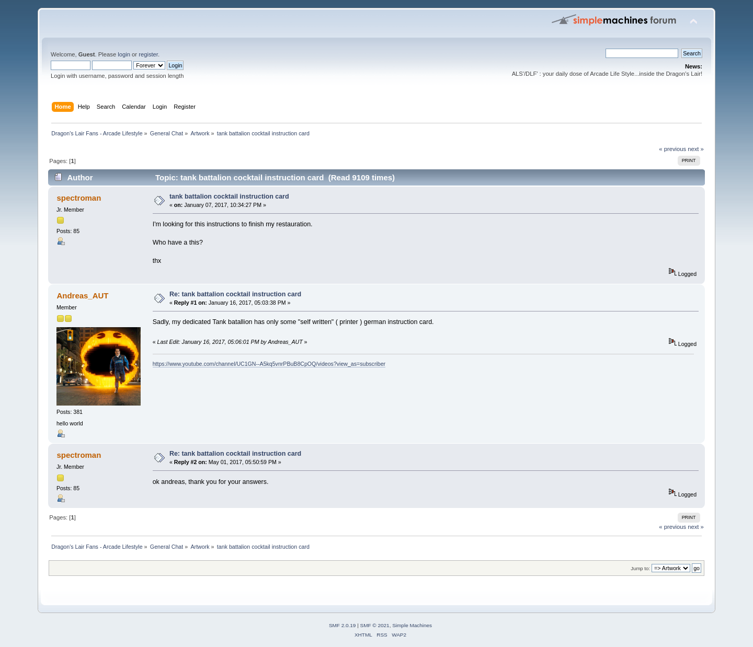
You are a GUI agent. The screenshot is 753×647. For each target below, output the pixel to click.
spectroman (78, 197)
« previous (672, 149)
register (148, 54)
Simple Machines (412, 625)
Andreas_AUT (82, 295)
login (124, 54)
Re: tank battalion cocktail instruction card (235, 294)
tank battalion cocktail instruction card (229, 196)
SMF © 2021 (375, 625)
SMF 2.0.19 (342, 625)
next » (696, 149)
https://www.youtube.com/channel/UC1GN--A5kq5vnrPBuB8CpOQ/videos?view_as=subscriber (269, 364)
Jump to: (640, 568)
